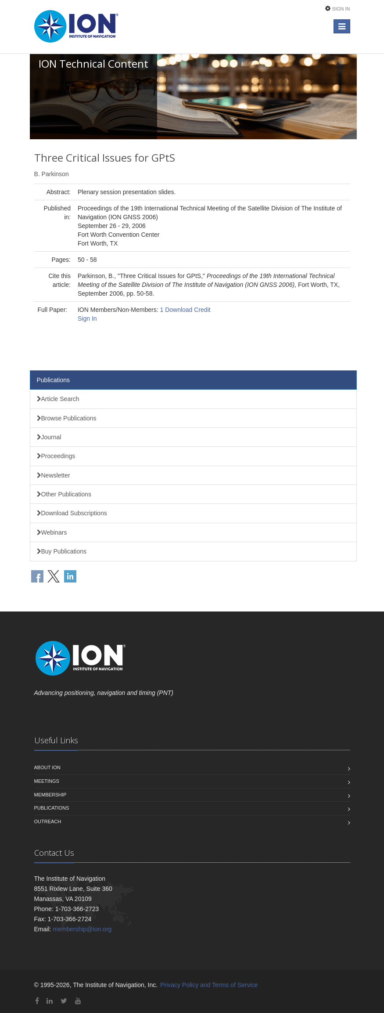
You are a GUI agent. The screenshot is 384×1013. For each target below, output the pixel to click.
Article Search (58, 398)
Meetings (46, 781)
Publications (53, 379)
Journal (49, 437)
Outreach (47, 821)
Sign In (341, 8)
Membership (50, 794)
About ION (47, 767)
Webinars (52, 532)
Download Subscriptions (72, 513)
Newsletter (53, 475)
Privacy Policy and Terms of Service (209, 984)
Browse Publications (67, 418)
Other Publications (64, 494)
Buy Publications (62, 551)
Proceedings (56, 455)
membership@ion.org (82, 929)
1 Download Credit (185, 309)
